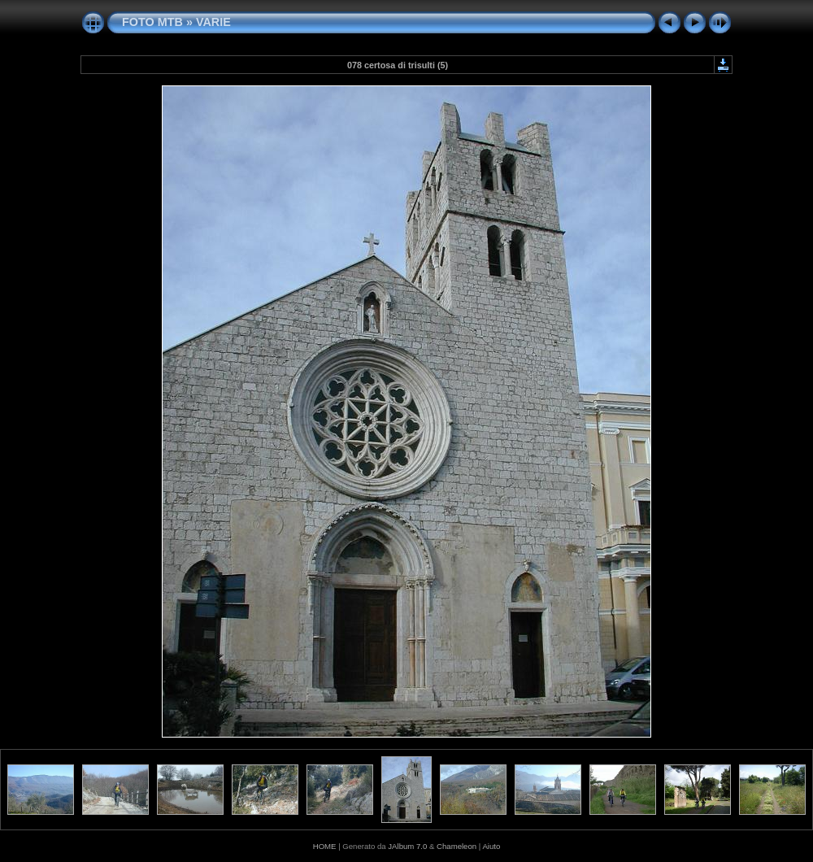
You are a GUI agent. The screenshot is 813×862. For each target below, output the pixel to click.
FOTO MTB (152, 21)
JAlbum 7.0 (407, 846)
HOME (325, 846)
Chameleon (456, 846)
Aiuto (491, 846)
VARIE (213, 21)
